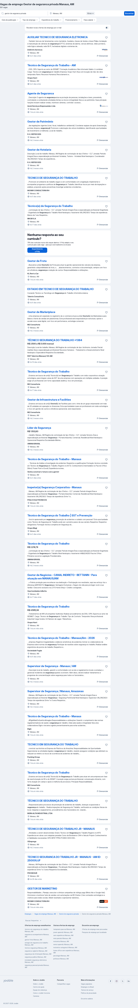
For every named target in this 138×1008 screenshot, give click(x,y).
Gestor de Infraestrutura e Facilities (49, 401)
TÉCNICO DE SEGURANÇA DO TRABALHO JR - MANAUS (61, 831)
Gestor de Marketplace (41, 314)
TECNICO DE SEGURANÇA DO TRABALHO (52, 177)
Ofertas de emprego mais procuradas (94, 931)
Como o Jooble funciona (41, 993)
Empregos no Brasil (87, 987)
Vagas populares (86, 984)
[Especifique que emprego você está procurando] (23, 13)
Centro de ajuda (38, 987)
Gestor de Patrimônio (40, 121)
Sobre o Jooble (38, 984)
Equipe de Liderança (40, 990)
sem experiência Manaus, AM (63, 937)
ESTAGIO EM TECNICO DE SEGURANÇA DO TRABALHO (60, 291)
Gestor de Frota (37, 263)
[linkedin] (128, 981)
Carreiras (36, 996)
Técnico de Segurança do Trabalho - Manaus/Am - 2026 (61, 640)
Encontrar (129, 13)
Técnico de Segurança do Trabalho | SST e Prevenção (59, 517)
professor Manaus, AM (61, 961)
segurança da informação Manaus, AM (38, 956)
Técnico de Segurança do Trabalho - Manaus (54, 461)
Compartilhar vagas (63, 984)
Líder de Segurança (39, 430)
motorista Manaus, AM (61, 943)
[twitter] (122, 981)
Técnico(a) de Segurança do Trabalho (50, 206)
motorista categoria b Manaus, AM (65, 950)
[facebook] (110, 981)
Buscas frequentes (33, 923)
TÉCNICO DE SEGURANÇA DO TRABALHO (52, 802)
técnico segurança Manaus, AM (36, 950)
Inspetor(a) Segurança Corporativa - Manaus (54, 489)
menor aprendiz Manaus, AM (63, 947)
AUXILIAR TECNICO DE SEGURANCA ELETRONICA (57, 37)
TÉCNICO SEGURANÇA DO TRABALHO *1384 (54, 342)
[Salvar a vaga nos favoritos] (106, 37)
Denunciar (102, 56)
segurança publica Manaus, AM (35, 959)
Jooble (16, 1003)
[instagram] (116, 981)
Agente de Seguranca (40, 93)
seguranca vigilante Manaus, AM (36, 953)
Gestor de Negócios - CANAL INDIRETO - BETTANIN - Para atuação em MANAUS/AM (62, 579)
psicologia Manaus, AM (61, 958)
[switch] (107, 28)
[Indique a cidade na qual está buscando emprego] (72, 13)
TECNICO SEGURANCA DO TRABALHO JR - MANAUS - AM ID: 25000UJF (64, 861)
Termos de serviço (87, 990)
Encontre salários (87, 999)
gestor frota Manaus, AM (33, 942)
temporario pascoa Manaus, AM (64, 931)
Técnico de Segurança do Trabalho (48, 373)
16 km (90, 13)
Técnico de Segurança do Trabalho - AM (51, 65)
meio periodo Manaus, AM (62, 940)
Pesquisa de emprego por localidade (94, 934)
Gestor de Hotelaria (39, 149)
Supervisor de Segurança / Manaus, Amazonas (55, 693)
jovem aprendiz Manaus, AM (62, 934)
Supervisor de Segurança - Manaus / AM (51, 668)
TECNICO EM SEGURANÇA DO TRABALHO (52, 746)
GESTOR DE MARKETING (42, 890)
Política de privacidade (88, 993)
